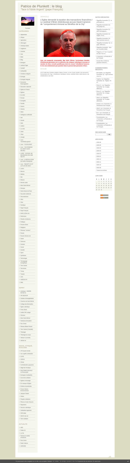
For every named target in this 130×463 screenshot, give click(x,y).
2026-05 (99, 145)
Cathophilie (23, 71)
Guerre (22, 106)
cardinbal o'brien (75, 74)
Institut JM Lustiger (25, 312)
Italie (21, 123)
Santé (22, 238)
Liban (21, 131)
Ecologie (22, 76)
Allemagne (23, 43)
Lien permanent (84, 72)
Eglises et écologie (25, 380)
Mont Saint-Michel (25, 185)
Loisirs (22, 168)
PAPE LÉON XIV (25, 213)
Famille (22, 103)
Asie (21, 54)
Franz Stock (23, 309)
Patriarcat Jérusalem (26, 321)
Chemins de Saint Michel (27, 301)
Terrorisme (23, 268)
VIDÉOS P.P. (23, 279)
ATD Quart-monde (25, 351)
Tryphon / (99, 79)
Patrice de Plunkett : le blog (41, 6)
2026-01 (99, 156)
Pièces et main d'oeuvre (26, 402)
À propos (27, 28)
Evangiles (23, 100)
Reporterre (23, 404)
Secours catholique (25, 407)
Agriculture (23, 40)
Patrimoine (23, 216)
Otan (21, 202)
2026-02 (99, 153)
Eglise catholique (25, 307)
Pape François (24, 208)
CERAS (22, 359)
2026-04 (99, 148)
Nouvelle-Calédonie (25, 194)
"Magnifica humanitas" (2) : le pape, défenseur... (103, 86)
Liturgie (22, 137)
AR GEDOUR (24, 295)
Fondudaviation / (101, 117)
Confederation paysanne (27, 365)
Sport (21, 252)
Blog (21, 59)
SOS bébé (23, 413)
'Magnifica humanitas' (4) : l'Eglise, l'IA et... (104, 80)
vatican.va (23, 340)
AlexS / (98, 97)
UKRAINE (23, 446)
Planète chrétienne (25, 219)
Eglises (22, 92)
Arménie (22, 51)
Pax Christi (23, 323)
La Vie (22, 433)
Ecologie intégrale (25, 79)
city (88, 74)
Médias (22, 174)
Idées (21, 112)
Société (22, 250)
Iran (21, 117)
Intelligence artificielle (26, 114)
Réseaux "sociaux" (25, 230)
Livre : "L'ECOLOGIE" (26, 144)
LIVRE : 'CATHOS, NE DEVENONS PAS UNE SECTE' (26, 155)
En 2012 (22, 95)
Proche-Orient (24, 224)
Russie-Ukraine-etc (25, 236)
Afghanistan (23, 34)
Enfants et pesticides (26, 386)
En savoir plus (96, 461)
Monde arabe (24, 182)
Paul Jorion (23, 440)
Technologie (23, 258)
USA (21, 277)
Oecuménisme (24, 196)
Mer (21, 177)
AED (21, 427)
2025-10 (99, 165)
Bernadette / (100, 73)
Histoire (22, 109)
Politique (22, 222)
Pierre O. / (99, 85)
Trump (22, 271)
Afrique (22, 37)
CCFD (22, 356)
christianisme (56, 74)
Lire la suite (43, 69)
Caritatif (22, 68)
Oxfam (22, 396)
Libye (21, 134)
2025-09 (99, 167)
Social (22, 247)
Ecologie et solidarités (26, 375)
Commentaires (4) (44, 74)
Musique (22, 188)
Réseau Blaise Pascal (26, 326)
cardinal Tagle (24, 65)
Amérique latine (24, 45)
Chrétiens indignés (25, 74)
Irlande (22, 120)
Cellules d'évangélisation (27, 298)
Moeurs (22, 180)
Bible (21, 57)
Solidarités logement (25, 410)
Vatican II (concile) (25, 337)
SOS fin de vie (24, 416)
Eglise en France (25, 89)
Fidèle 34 (22, 430)
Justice (22, 126)
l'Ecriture (22, 315)
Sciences (22, 241)
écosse (68, 74)
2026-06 (99, 142)
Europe (22, 98)
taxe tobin (50, 75)
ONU (21, 199)
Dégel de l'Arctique (25, 367)
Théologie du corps (25, 335)
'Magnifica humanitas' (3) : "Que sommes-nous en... (105, 74)
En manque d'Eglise (25, 383)
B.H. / (98, 112)
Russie (22, 233)
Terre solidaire (24, 418)
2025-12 (99, 159)
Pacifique (22, 205)
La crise (22, 128)
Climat (22, 362)
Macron (22, 171)
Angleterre (23, 48)
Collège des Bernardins (26, 304)
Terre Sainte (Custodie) (26, 329)
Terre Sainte (23, 265)
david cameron (83, 74)
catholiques (63, 74)
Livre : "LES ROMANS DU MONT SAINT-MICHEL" (26, 149)
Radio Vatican (24, 443)
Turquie (22, 274)
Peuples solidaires (25, 399)
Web (21, 282)
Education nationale (25, 86)
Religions (22, 227)
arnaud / (99, 103)
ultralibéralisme (44, 75)
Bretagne (22, 62)
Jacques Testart (24, 393)
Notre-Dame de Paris (26, 191)
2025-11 (99, 162)
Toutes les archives (102, 170)
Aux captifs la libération (26, 353)
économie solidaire (25, 378)
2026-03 (99, 151)
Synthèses (23, 255)
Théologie (23, 332)
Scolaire (22, 244)
